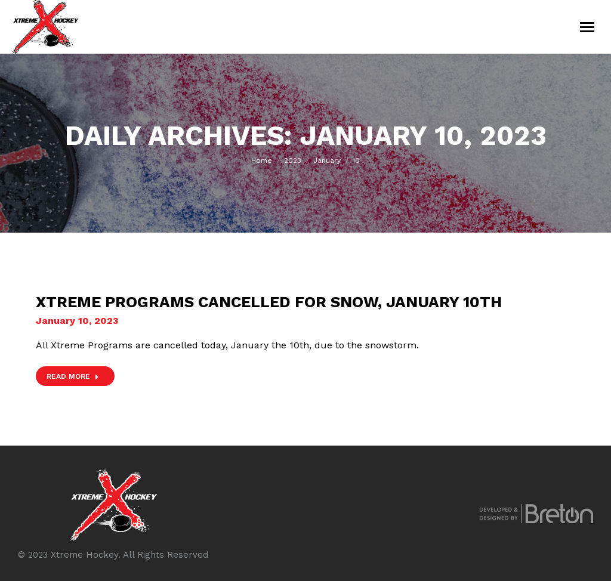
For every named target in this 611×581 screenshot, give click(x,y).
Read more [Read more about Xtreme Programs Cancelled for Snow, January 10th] (73, 376)
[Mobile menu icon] (587, 27)
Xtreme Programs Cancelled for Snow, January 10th (269, 302)
